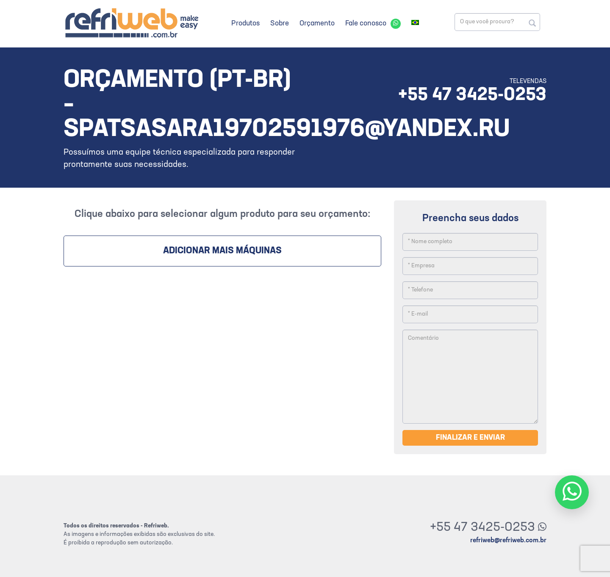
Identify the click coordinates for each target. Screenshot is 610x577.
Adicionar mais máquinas (222, 251)
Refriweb (131, 23)
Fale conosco (365, 23)
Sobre (279, 23)
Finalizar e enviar (470, 438)
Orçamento (317, 23)
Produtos (245, 23)
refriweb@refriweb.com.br (508, 540)
